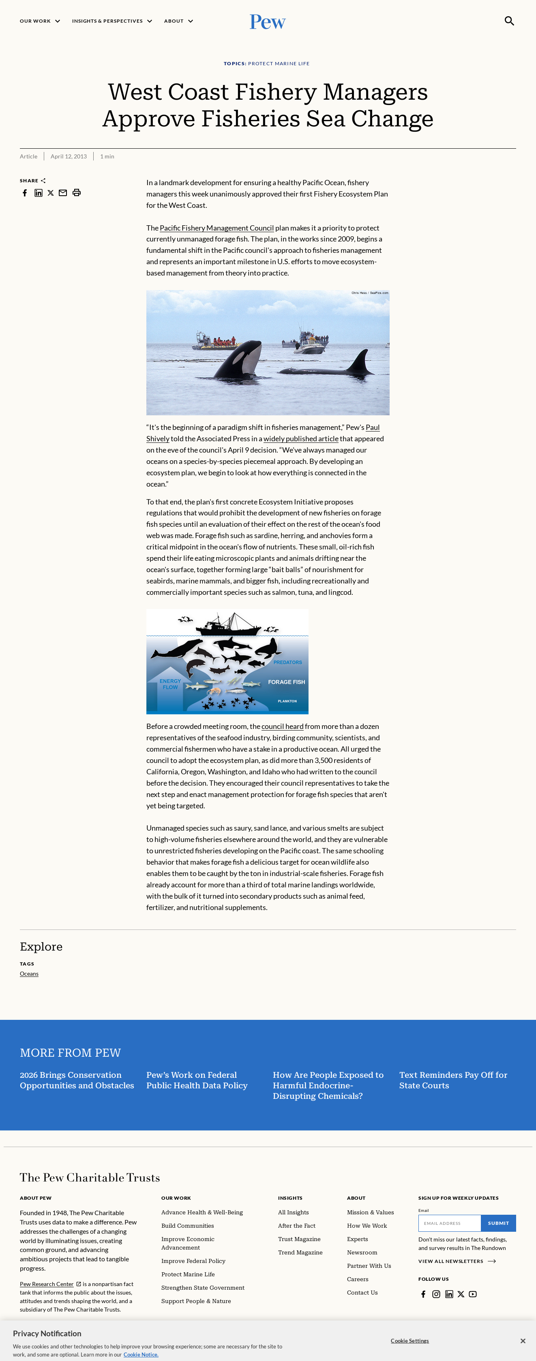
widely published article (301, 438)
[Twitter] (461, 1294)
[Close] (523, 1346)
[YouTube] (473, 1294)
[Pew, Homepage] (268, 21)
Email (423, 1210)
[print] (76, 193)
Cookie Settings (410, 1345)
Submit (498, 1223)
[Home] (90, 1177)
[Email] (449, 1223)
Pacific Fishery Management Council (217, 227)
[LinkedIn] (449, 1294)
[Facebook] (423, 1294)
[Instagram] (436, 1294)
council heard (283, 726)
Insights (290, 1198)
